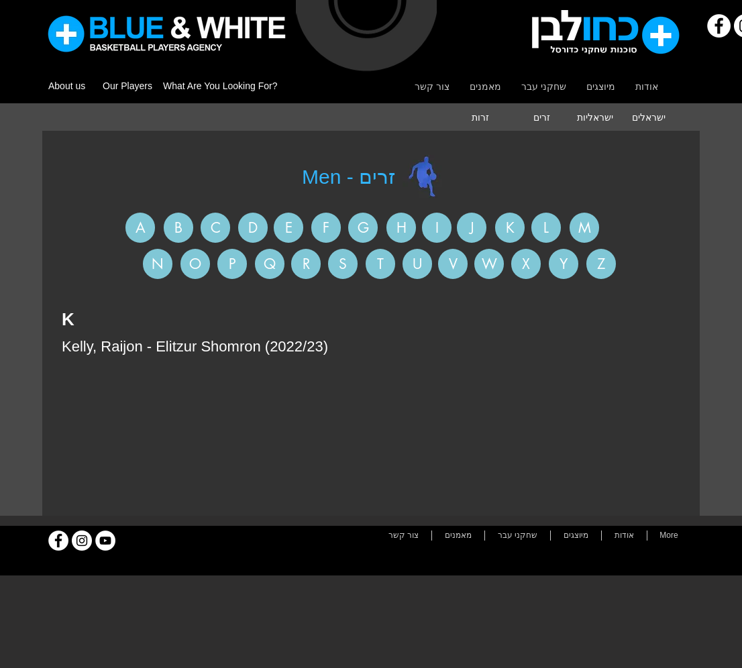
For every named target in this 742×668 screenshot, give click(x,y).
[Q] (269, 264)
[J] (471, 228)
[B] (178, 228)
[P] (232, 264)
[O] (195, 264)
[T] (380, 264)
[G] (363, 228)
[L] (546, 228)
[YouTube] (105, 541)
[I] (437, 228)
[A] (140, 228)
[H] (401, 228)
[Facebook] (719, 26)
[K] (510, 228)
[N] (157, 264)
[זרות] (480, 117)
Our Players (127, 85)
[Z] (601, 264)
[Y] (563, 264)
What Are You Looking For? (220, 85)
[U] (417, 264)
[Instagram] (82, 541)
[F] (326, 228)
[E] (288, 228)
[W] (489, 264)
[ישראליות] (595, 117)
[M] (584, 228)
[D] (253, 228)
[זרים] (541, 117)
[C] (215, 228)
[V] (453, 264)
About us (66, 85)
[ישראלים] (649, 117)
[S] (343, 264)
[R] (306, 264)
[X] (526, 264)
